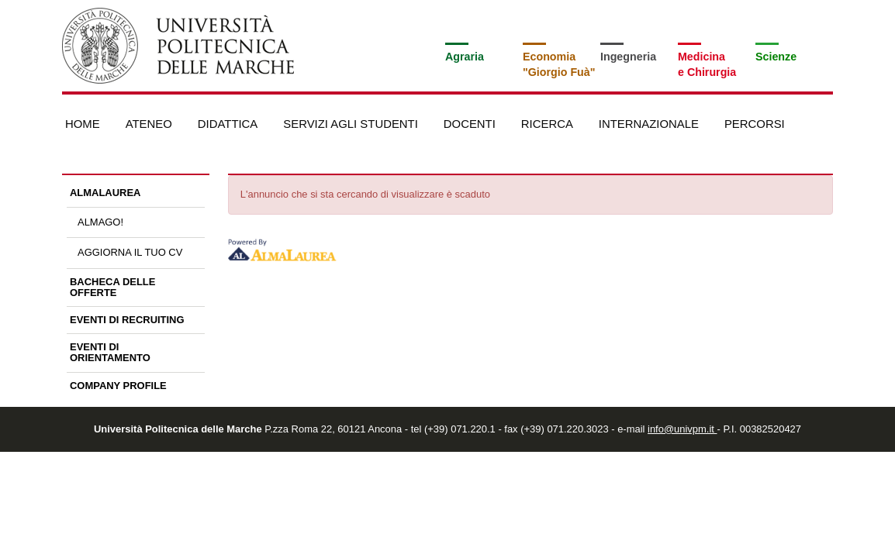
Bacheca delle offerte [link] (112, 287)
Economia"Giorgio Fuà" (559, 64)
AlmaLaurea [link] (105, 192)
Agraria (464, 56)
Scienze (776, 56)
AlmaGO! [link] (100, 222)
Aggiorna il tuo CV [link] (130, 252)
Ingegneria (628, 56)
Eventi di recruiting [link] (127, 320)
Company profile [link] (118, 385)
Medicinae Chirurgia (707, 64)
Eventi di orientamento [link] (110, 352)
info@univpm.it (682, 429)
